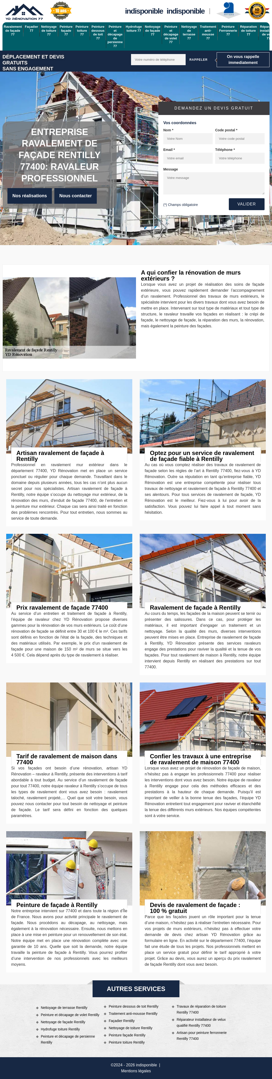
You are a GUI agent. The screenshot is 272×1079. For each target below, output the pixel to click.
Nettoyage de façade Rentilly (63, 1022)
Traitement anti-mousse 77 (208, 32)
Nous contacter (75, 195)
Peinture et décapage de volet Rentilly (70, 1015)
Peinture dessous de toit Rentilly (133, 1006)
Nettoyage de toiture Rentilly (130, 1028)
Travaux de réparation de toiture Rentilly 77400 (201, 1009)
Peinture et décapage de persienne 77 (115, 36)
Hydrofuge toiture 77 (134, 28)
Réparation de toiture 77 (248, 30)
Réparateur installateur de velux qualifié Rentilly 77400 (201, 1022)
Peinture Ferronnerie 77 (228, 30)
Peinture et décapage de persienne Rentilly (68, 1039)
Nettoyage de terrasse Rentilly (64, 1008)
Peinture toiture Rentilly (127, 1042)
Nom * (168, 130)
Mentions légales (136, 1071)
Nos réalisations (29, 195)
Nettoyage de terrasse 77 (189, 32)
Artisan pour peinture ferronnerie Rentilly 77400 (202, 1036)
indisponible (144, 11)
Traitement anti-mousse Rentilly (133, 1014)
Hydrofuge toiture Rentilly (60, 1029)
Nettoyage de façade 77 (153, 30)
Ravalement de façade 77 (13, 30)
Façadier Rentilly (122, 1021)
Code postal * (226, 130)
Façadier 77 (31, 28)
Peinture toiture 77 (81, 30)
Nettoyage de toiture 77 (49, 30)
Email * (169, 150)
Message (170, 169)
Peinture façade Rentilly (127, 1035)
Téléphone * (225, 150)
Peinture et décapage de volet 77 (170, 34)
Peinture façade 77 (66, 30)
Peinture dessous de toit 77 (97, 32)
